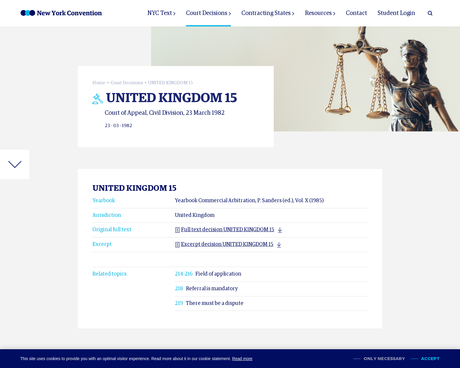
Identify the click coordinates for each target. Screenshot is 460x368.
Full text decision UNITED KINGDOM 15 (224, 229)
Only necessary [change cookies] (384, 359)
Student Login (396, 13)
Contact (356, 13)
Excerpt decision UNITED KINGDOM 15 (224, 244)
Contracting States (266, 13)
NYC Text (159, 13)
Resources (318, 13)
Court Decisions (206, 13)
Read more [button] (242, 358)
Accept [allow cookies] (430, 359)
